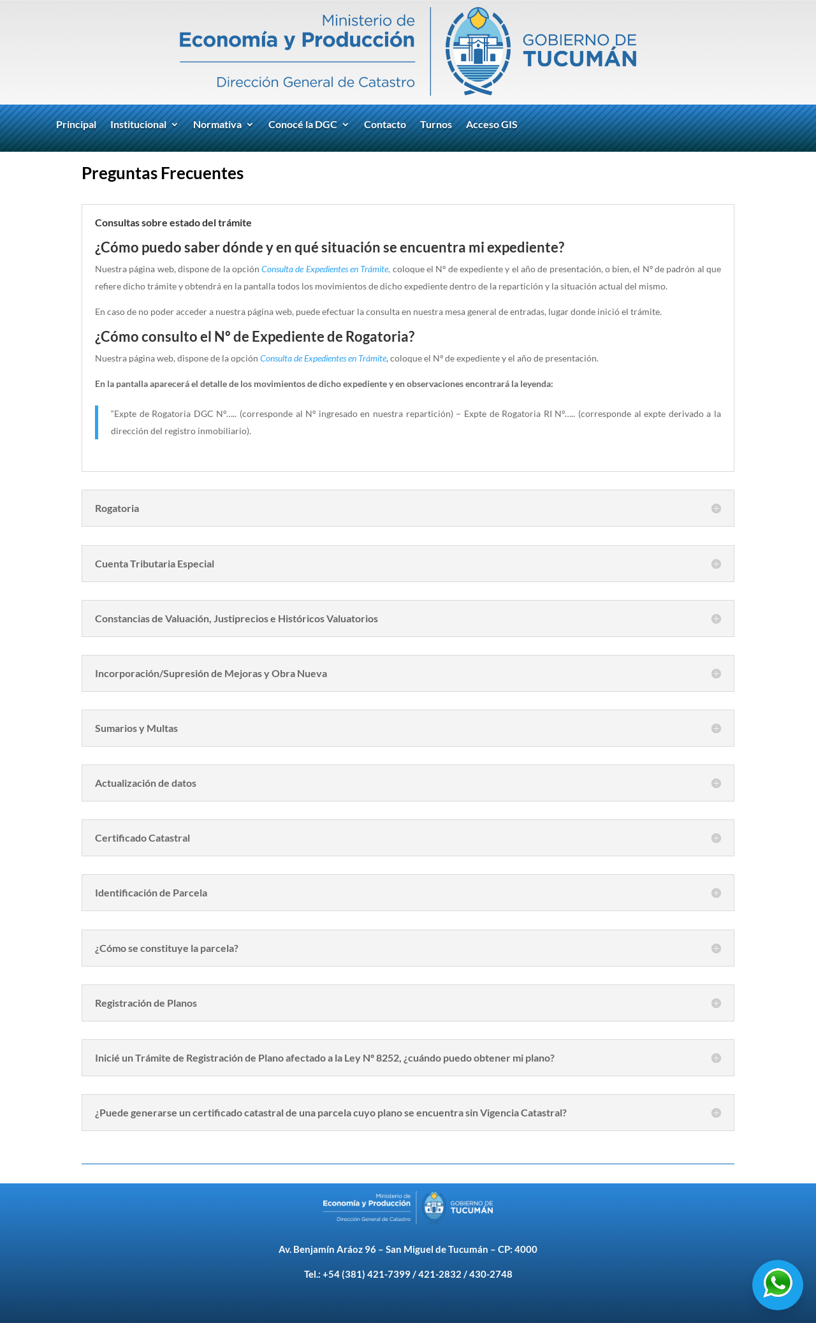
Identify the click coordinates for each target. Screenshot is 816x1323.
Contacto (385, 125)
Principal (76, 125)
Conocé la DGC (302, 125)
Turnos (436, 125)
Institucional (138, 125)
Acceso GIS (492, 125)
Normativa (217, 125)
